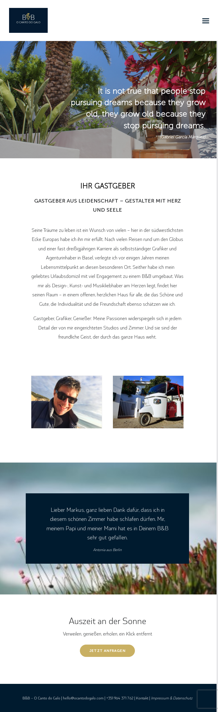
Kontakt (142, 697)
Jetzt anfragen (107, 651)
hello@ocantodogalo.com (83, 697)
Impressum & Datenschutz (172, 697)
